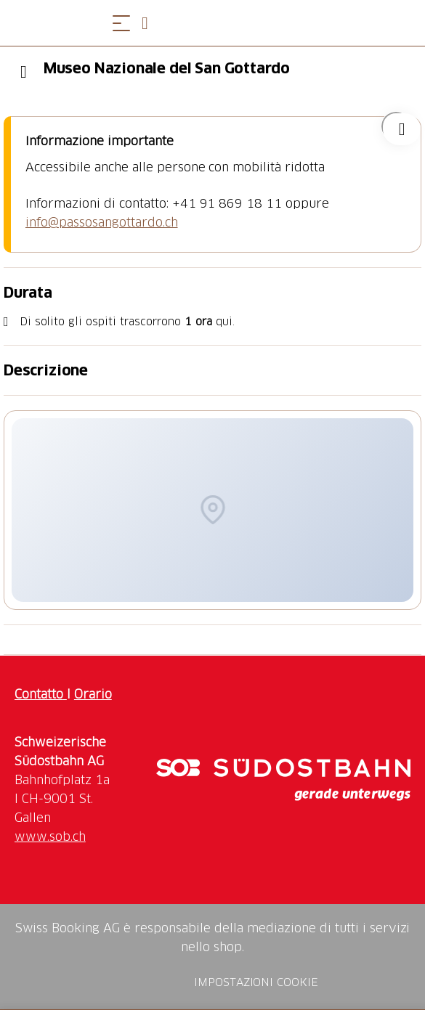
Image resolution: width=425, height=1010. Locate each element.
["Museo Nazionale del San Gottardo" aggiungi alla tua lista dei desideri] (395, 126)
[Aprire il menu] (121, 23)
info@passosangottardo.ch (101, 222)
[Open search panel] (150, 23)
